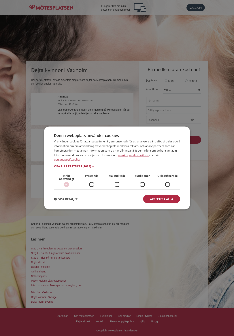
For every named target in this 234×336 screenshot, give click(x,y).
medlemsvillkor (139, 155)
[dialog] (117, 168)
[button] (117, 166)
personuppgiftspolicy (67, 159)
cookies (123, 155)
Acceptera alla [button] (161, 199)
